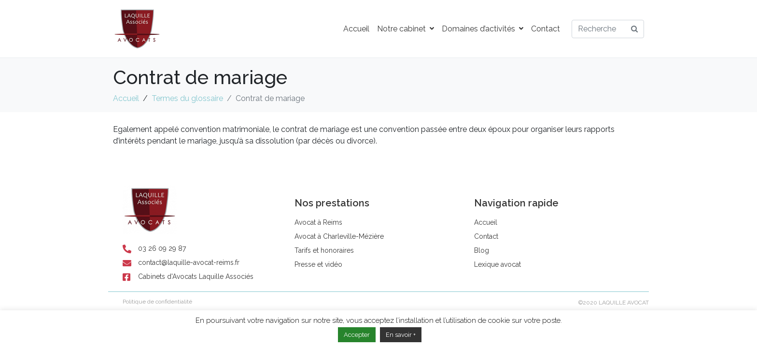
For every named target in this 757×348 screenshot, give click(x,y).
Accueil (356, 28)
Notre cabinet (405, 28)
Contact (545, 28)
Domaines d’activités (482, 28)
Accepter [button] (357, 334)
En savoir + (401, 334)
